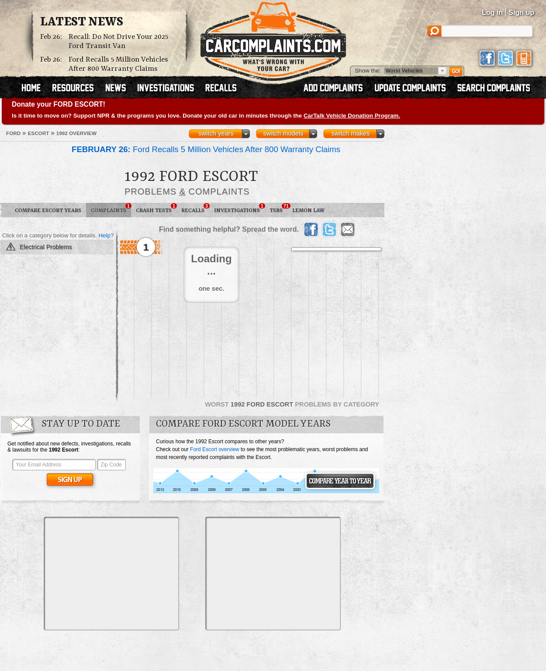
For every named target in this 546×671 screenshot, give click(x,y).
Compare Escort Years (48, 210)
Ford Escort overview (214, 449)
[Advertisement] (111, 573)
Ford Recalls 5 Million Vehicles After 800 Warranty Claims (118, 64)
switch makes (351, 133)
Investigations (239, 208)
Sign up (521, 12)
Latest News (81, 22)
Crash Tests (156, 208)
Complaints (111, 208)
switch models (283, 133)
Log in (492, 12)
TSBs (278, 208)
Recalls (195, 208)
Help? (106, 235)
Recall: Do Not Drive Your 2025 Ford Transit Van (118, 41)
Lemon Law (308, 210)
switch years (216, 133)
